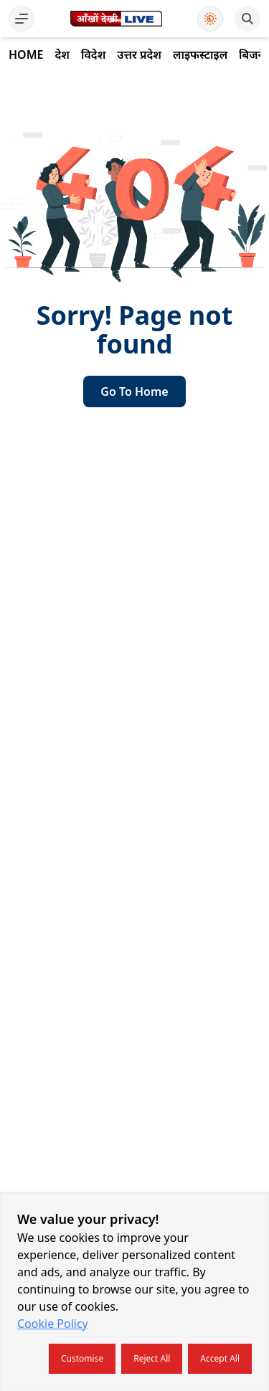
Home (26, 54)
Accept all (220, 1358)
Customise (82, 1358)
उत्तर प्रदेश (139, 54)
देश (62, 54)
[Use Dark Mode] (210, 19)
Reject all (151, 1358)
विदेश (93, 54)
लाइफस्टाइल (200, 54)
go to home (134, 391)
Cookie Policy (52, 1323)
